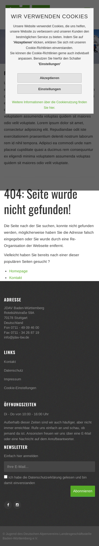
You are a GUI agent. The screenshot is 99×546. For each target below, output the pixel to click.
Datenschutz (13, 370)
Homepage (18, 271)
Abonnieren (82, 491)
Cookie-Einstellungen (20, 388)
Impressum (12, 379)
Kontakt (15, 278)
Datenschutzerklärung (45, 477)
